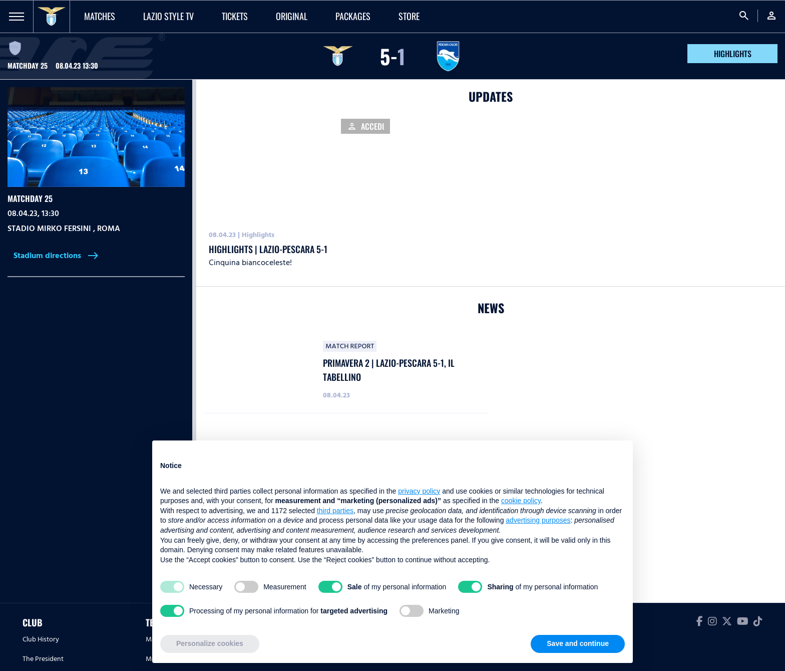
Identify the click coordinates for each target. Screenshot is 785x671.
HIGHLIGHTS (732, 54)
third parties (335, 511)
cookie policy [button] (521, 501)
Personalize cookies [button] (209, 643)
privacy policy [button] (419, 491)
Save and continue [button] (578, 643)
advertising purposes (538, 520)
